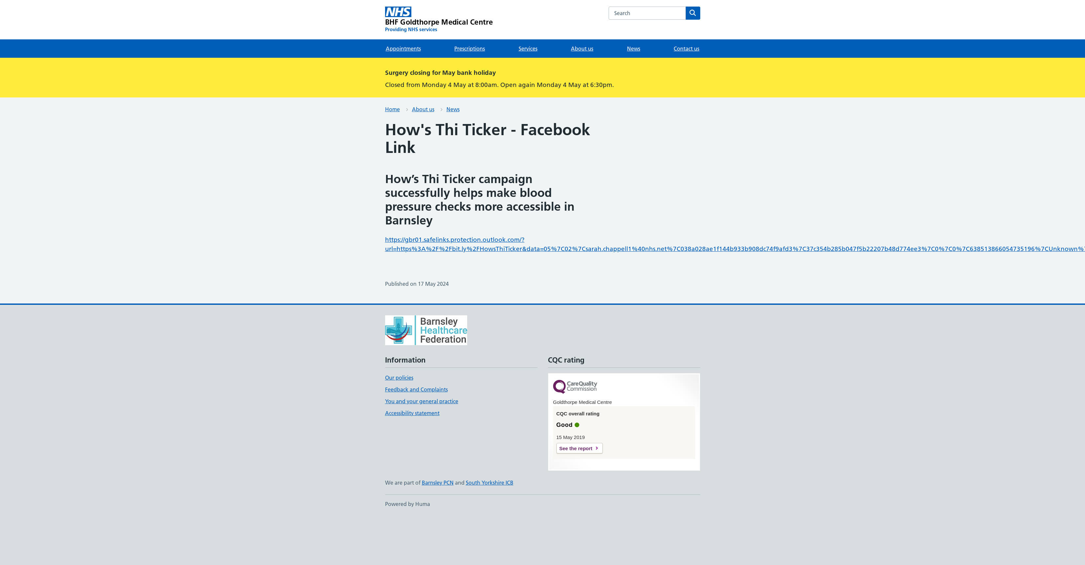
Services (528, 48)
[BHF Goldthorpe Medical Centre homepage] (439, 20)
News (633, 48)
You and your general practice (421, 401)
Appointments (403, 48)
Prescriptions (469, 48)
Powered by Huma (407, 504)
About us (582, 48)
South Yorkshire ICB (489, 482)
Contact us (686, 48)
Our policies (399, 377)
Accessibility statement (412, 413)
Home (392, 109)
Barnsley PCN (438, 482)
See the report (576, 448)
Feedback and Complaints (416, 389)
